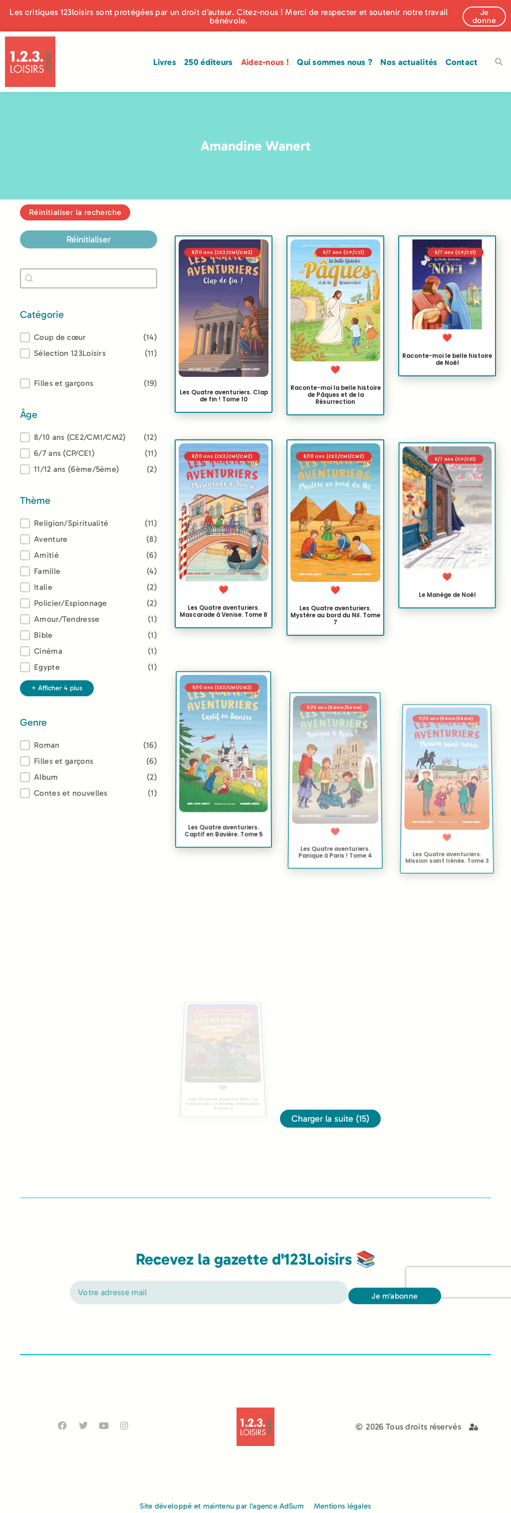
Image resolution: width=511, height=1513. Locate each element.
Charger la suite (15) (330, 1118)
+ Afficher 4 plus (56, 688)
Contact (462, 62)
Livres (164, 62)
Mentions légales (342, 1506)
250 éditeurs (208, 62)
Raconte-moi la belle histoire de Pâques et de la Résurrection (335, 395)
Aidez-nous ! (265, 62)
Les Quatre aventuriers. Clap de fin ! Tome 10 (224, 395)
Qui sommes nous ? (334, 62)
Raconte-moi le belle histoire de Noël (447, 359)
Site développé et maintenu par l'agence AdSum (222, 1506)
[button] (499, 62)
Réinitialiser (88, 239)
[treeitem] (88, 437)
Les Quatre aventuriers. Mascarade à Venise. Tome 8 (223, 611)
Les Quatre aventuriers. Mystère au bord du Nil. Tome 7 (335, 630)
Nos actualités (408, 62)
